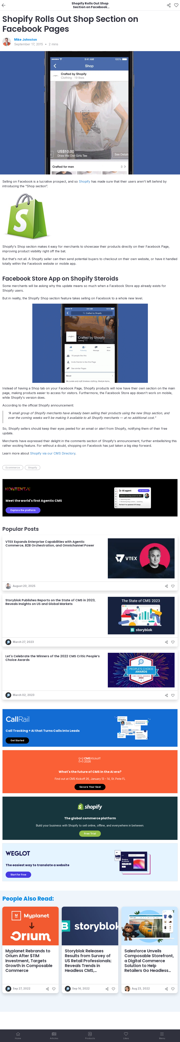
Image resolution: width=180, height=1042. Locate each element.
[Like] (176, 5)
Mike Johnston (25, 39)
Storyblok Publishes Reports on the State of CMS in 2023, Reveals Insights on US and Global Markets (50, 602)
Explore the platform (23, 510)
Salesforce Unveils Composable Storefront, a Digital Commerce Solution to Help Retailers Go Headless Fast (149, 963)
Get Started (17, 740)
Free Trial (90, 833)
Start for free (18, 874)
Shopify (84, 181)
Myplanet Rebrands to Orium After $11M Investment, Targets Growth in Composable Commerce (28, 960)
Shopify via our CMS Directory (52, 453)
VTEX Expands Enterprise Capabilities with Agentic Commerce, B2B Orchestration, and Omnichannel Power (49, 543)
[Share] (169, 5)
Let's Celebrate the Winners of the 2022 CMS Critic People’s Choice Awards (52, 658)
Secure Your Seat (90, 786)
